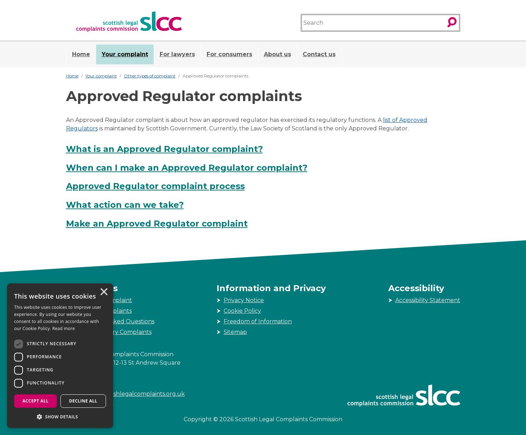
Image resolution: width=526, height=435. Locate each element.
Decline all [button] (83, 401)
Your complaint (125, 54)
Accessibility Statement (427, 300)
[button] (60, 416)
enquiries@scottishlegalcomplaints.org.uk (125, 393)
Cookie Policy (242, 310)
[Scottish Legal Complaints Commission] (129, 21)
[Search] (373, 23)
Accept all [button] (36, 401)
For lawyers (177, 54)
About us (277, 54)
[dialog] (60, 355)
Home (81, 54)
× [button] (103, 292)
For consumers (229, 54)
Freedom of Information (258, 321)
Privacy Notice (244, 300)
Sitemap (235, 332)
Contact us (319, 54)
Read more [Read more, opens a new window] (63, 328)
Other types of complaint (150, 75)
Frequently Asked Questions (113, 321)
